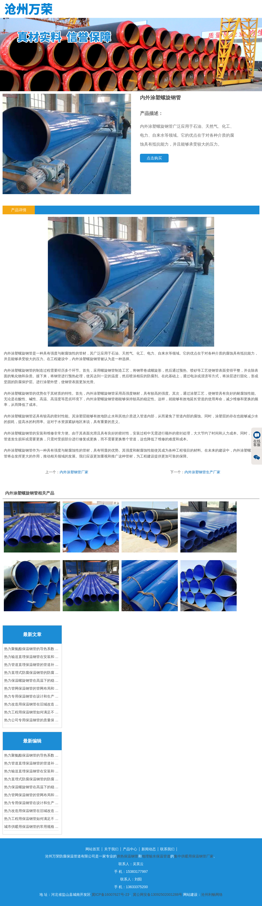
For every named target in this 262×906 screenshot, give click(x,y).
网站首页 (92, 849)
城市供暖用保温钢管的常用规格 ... (31, 827)
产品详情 (18, 210)
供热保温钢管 (127, 856)
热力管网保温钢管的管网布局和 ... (31, 688)
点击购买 (154, 158)
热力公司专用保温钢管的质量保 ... (31, 720)
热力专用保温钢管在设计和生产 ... (31, 696)
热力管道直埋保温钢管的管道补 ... (31, 665)
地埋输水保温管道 (156, 856)
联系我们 (167, 849)
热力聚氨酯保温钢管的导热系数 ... (31, 649)
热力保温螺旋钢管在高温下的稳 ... (31, 680)
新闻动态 (148, 849)
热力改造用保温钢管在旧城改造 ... (31, 704)
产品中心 (130, 849)
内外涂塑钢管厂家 (74, 472)
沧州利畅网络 (212, 894)
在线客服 (256, 439)
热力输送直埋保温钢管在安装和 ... (31, 657)
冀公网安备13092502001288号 (157, 894)
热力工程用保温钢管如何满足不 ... (31, 712)
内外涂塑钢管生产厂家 (202, 472)
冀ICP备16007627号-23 (110, 894)
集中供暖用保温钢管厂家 (193, 856)
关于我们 (111, 849)
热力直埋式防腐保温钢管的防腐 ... (31, 672)
